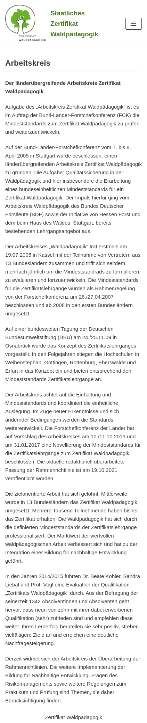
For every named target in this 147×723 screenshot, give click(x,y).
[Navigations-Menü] (133, 24)
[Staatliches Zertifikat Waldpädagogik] (51, 24)
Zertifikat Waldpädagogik (73, 717)
